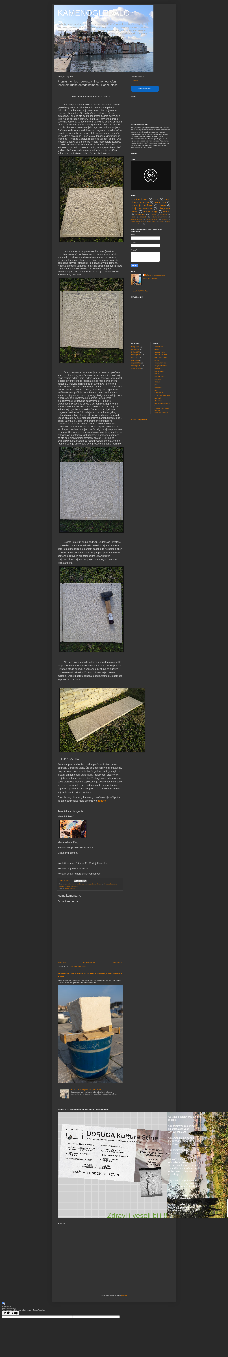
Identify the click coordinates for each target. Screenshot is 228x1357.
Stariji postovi (117, 962)
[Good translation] (6, 1313)
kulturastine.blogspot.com (155, 275)
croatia (153, 214)
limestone (163, 215)
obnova (143, 221)
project (133, 217)
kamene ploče (89, 884)
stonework (62, 886)
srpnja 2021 (135, 360)
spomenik (161, 221)
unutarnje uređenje (72, 886)
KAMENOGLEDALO (94, 12)
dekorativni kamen (70, 884)
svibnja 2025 (135, 347)
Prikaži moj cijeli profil (150, 278)
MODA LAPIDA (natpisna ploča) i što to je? (85, 1090)
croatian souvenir (136, 219)
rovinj (156, 199)
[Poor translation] (15, 1313)
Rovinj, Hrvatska (70, 888)
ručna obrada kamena (110, 884)
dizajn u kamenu (141, 208)
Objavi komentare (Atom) (77, 966)
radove (102, 800)
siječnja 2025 (135, 349)
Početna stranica (89, 962)
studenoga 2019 (136, 366)
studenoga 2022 (136, 355)
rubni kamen (98, 884)
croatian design (139, 199)
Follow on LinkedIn (144, 89)
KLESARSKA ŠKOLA (140, 291)
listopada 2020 (136, 363)
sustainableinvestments (159, 217)
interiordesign (150, 211)
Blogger (124, 1295)
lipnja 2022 (134, 357)
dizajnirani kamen (161, 366)
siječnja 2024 (135, 352)
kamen (166, 211)
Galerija (135, 80)
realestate (143, 217)
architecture (140, 214)
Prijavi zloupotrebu (139, 419)
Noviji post (62, 962)
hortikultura (80, 884)
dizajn (162, 205)
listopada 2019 (136, 368)
